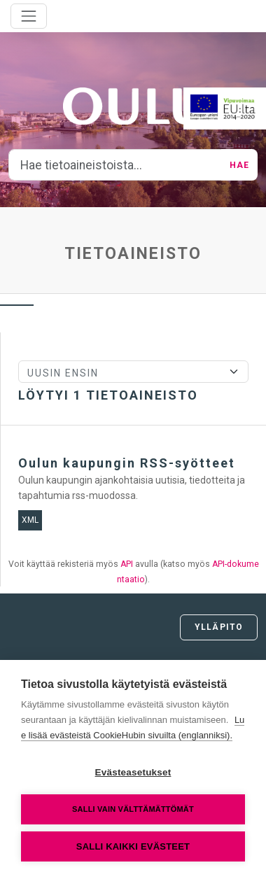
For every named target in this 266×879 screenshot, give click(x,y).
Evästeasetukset (133, 772)
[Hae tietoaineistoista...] (115, 165)
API (126, 564)
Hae (239, 165)
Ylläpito (219, 627)
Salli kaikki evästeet (133, 846)
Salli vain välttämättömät (133, 809)
